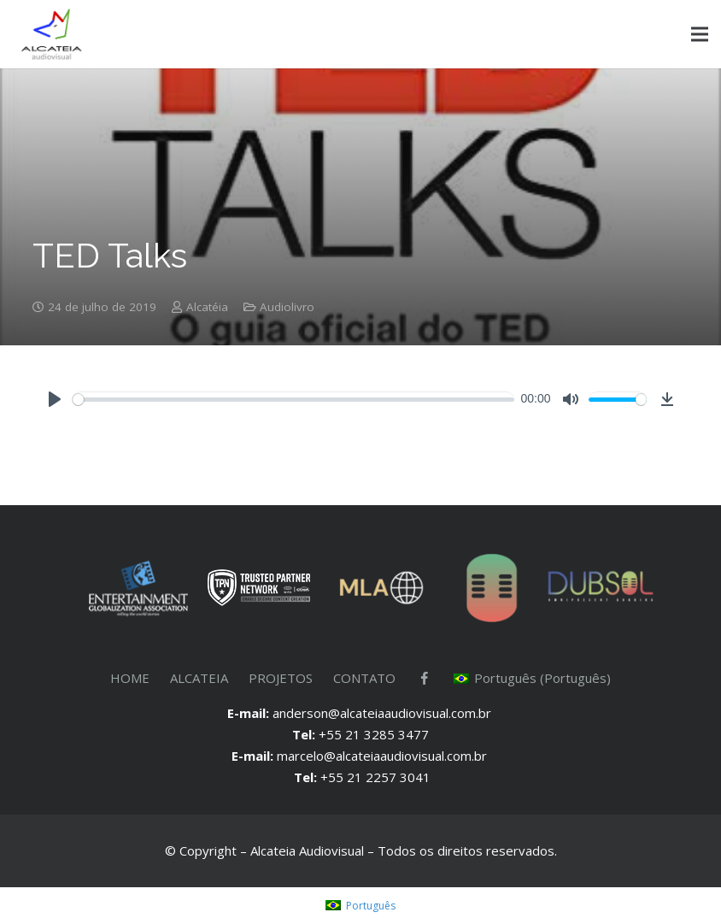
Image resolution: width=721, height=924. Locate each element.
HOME (129, 677)
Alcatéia (207, 307)
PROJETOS (281, 677)
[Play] (54, 399)
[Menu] (699, 34)
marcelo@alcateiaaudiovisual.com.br (383, 755)
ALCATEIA (199, 677)
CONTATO (364, 677)
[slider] (293, 399)
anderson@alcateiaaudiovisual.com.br (384, 712)
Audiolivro (287, 307)
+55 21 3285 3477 (374, 734)
